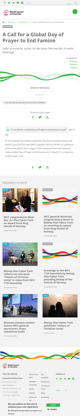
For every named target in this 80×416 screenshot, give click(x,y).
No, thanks (52, 409)
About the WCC (33, 376)
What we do (33, 398)
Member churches (33, 383)
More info (18, 414)
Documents (23, 22)
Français (73, 61)
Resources (11, 22)
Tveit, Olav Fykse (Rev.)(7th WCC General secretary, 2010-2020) (24, 102)
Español (73, 67)
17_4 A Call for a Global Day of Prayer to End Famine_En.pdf (38, 129)
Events (32, 393)
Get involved (44, 376)
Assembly (45, 397)
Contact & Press (45, 387)
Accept (53, 405)
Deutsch (73, 64)
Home (3, 22)
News (31, 389)
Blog (43, 393)
